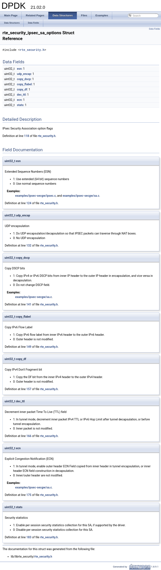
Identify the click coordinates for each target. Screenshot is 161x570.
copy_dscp (24, 79)
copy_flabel (24, 84)
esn (19, 68)
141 (28, 304)
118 (26, 136)
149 (28, 346)
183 (28, 537)
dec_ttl (21, 94)
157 (28, 389)
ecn (19, 99)
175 (28, 495)
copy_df (22, 89)
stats (20, 105)
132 (28, 245)
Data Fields (154, 29)
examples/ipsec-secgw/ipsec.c (35, 195)
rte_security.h (32, 50)
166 (28, 436)
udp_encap (24, 74)
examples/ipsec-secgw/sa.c (81, 195)
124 (28, 203)
